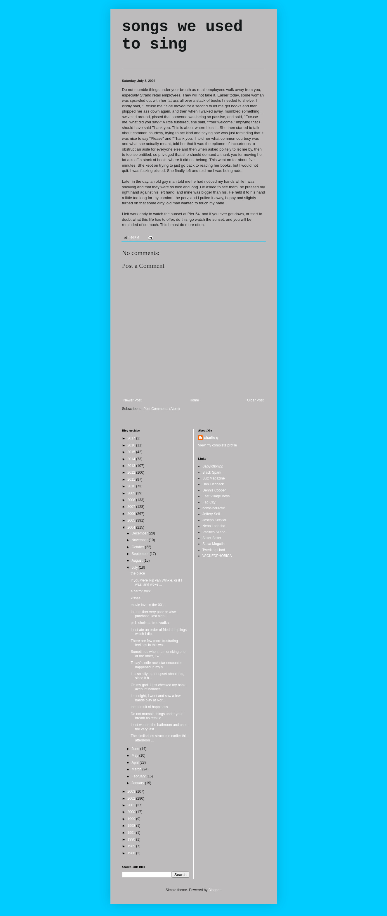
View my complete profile (217, 445)
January (138, 783)
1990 (131, 839)
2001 (131, 805)
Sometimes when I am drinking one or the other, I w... (158, 654)
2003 (131, 791)
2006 (131, 514)
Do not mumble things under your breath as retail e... (156, 716)
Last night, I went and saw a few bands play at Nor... (156, 698)
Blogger (215, 890)
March (136, 769)
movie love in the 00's (147, 605)
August (137, 560)
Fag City (209, 502)
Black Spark (211, 472)
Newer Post (133, 400)
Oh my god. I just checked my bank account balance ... (158, 687)
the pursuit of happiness (149, 707)
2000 (131, 812)
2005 (131, 520)
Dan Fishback (213, 484)
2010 (131, 486)
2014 (131, 459)
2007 (131, 507)
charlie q (211, 438)
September (140, 554)
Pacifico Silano (213, 532)
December (140, 533)
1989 (131, 846)
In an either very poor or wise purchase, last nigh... (153, 614)
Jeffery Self (211, 514)
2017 (131, 438)
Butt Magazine (213, 478)
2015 (131, 452)
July (135, 567)
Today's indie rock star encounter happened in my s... (156, 665)
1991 (131, 833)
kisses (135, 598)
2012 (131, 472)
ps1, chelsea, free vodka (150, 623)
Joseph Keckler (214, 520)
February (138, 776)
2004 (131, 527)
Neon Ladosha (213, 526)
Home (194, 400)
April (135, 762)
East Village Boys (216, 496)
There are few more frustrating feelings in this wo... (154, 643)
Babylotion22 (212, 466)
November (140, 540)
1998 (131, 826)
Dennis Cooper (214, 490)
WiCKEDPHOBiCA (217, 556)
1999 (131, 819)
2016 (131, 445)
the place (138, 573)
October (138, 547)
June (135, 749)
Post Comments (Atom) (161, 409)
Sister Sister (211, 538)
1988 (131, 853)
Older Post (255, 400)
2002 (131, 798)
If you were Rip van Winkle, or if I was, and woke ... (156, 582)
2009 (131, 493)
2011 (131, 479)
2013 (131, 466)
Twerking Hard (213, 550)
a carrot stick (140, 591)
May (135, 755)
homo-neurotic (213, 508)
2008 (131, 500)
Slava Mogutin (213, 544)
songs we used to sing (182, 35)
